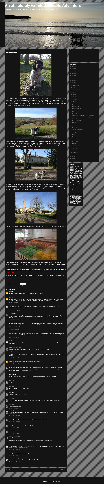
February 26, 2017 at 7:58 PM (15, 390)
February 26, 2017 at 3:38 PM (15, 337)
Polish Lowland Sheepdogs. (21, 285)
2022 (73, 73)
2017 (73, 82)
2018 (73, 80)
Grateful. (74, 143)
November (75, 85)
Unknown (11, 359)
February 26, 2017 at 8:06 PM (15, 427)
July (73, 92)
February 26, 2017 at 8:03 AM (14, 319)
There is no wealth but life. (77, 145)
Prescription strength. (76, 104)
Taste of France (12, 321)
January (74, 152)
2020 (73, 77)
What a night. (75, 127)
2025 (73, 68)
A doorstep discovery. (76, 108)
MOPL (10, 297)
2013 (73, 160)
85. (73, 139)
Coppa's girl (11, 304)
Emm (10, 444)
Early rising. (74, 113)
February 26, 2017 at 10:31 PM (15, 455)
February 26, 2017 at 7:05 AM (14, 294)
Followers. (74, 131)
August (74, 90)
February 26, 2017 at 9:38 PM (15, 442)
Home (36, 469)
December (75, 83)
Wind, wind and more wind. (77, 129)
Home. (73, 134)
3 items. (74, 138)
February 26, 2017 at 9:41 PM (15, 449)
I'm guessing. (75, 146)
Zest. (73, 150)
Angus (10, 366)
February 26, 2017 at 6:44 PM (15, 377)
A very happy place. (76, 124)
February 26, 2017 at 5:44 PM (15, 357)
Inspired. (74, 132)
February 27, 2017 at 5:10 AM (14, 461)
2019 (73, 78)
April (74, 97)
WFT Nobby (11, 313)
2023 (73, 71)
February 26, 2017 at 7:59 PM (15, 396)
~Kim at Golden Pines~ (14, 347)
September (75, 89)
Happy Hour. (74, 110)
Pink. (73, 136)
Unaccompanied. (75, 106)
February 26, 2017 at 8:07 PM (15, 433)
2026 (73, 66)
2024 (73, 70)
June (74, 94)
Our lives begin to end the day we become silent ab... (83, 115)
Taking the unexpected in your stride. (79, 111)
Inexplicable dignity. (76, 118)
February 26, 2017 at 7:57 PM (15, 383)
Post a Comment (10, 464)
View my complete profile (75, 204)
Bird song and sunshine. (77, 120)
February (74, 101)
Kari (9, 340)
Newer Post (8, 469)
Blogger (58, 481)
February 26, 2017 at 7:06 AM (14, 302)
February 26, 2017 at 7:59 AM (14, 310)
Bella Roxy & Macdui (13, 436)
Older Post (63, 469)
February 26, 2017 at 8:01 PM (15, 402)
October (74, 87)
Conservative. (75, 141)
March (74, 99)
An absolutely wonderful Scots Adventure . (44, 5)
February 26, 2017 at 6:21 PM (15, 371)
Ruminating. (74, 125)
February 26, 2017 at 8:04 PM (15, 415)
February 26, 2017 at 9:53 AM (14, 326)
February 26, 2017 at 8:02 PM (15, 408)
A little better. (75, 122)
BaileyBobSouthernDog (14, 458)
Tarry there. (74, 148)
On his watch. (75, 103)
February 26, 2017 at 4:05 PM (15, 344)
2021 (73, 75)
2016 (73, 154)
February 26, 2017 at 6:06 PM (15, 363)
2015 (73, 156)
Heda (10, 291)
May (74, 96)
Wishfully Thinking (13, 329)
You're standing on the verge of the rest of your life (82, 117)
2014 (73, 158)
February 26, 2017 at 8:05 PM (15, 421)
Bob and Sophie (12, 285)
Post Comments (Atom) (38, 473)
